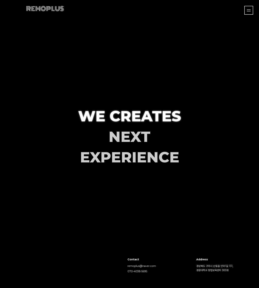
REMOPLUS (45, 9)
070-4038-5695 (137, 271)
